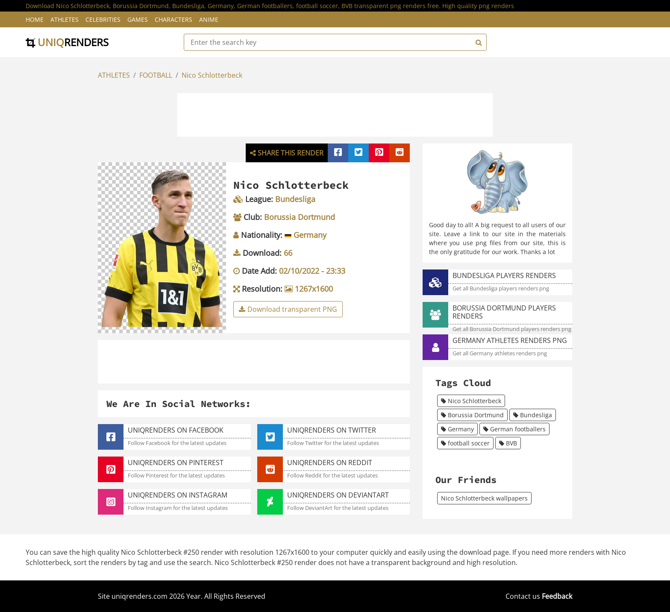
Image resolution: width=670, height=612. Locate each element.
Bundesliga (532, 415)
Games (137, 19)
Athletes (64, 19)
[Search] (477, 42)
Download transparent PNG (288, 309)
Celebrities (102, 19)
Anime (208, 19)
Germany (457, 429)
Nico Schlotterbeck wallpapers (484, 498)
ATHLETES (114, 75)
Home (35, 19)
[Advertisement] (335, 113)
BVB (508, 443)
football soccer (465, 443)
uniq (67, 42)
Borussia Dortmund (472, 415)
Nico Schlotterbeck (212, 75)
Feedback (557, 596)
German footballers (514, 429)
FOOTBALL (155, 75)
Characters (173, 19)
